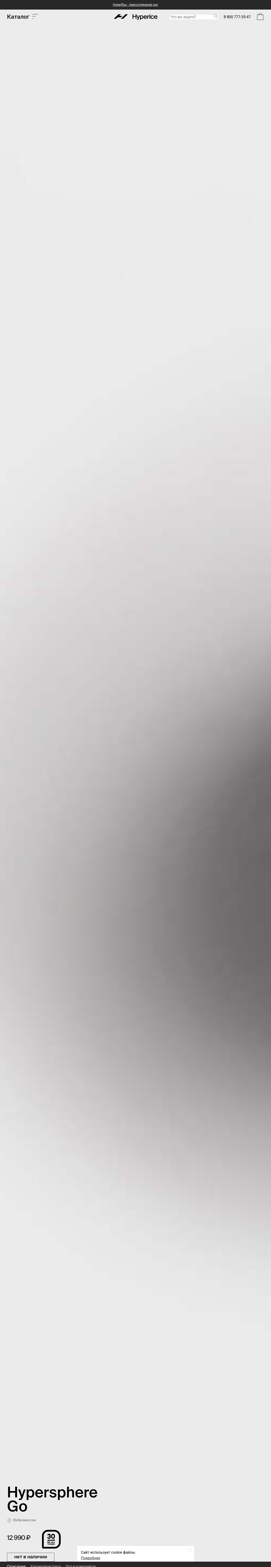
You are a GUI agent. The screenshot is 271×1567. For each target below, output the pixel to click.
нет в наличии (30, 1557)
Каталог (22, 17)
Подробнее (90, 1558)
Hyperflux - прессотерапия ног (135, 5)
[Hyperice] (135, 17)
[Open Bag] (260, 17)
